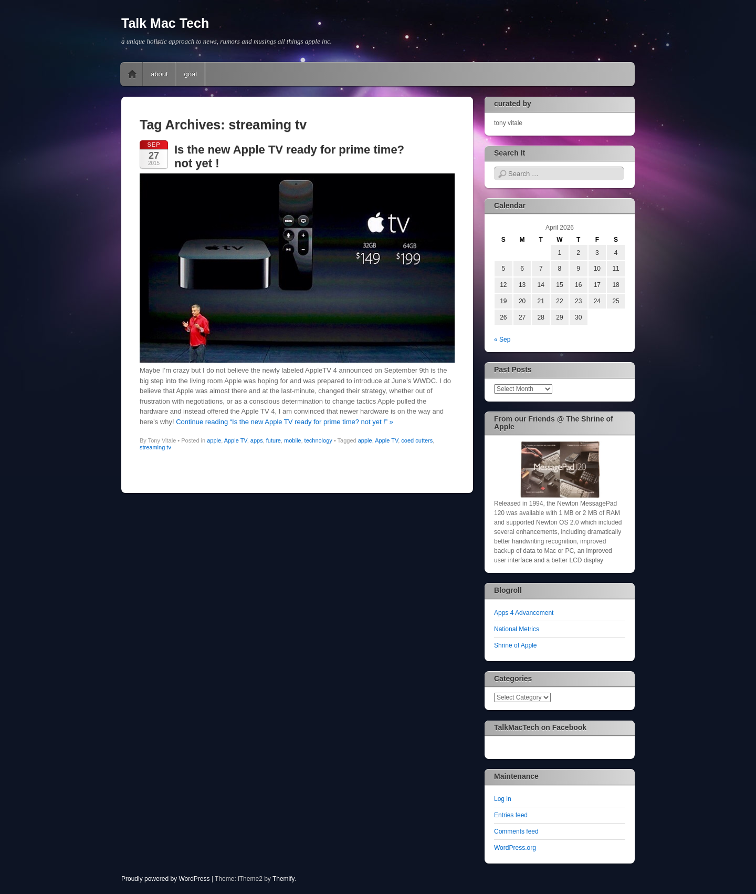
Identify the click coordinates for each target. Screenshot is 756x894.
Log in (502, 799)
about (159, 74)
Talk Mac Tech (165, 23)
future (273, 440)
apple (214, 440)
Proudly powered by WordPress (165, 878)
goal (190, 74)
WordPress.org (515, 847)
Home (132, 74)
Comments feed (516, 831)
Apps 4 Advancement (523, 612)
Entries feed (511, 815)
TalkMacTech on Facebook (540, 727)
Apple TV (235, 440)
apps (256, 440)
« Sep (502, 339)
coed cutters (417, 440)
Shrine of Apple (515, 645)
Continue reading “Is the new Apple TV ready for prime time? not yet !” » (284, 422)
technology (318, 440)
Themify (283, 878)
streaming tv (155, 447)
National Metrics (516, 629)
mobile (292, 440)
